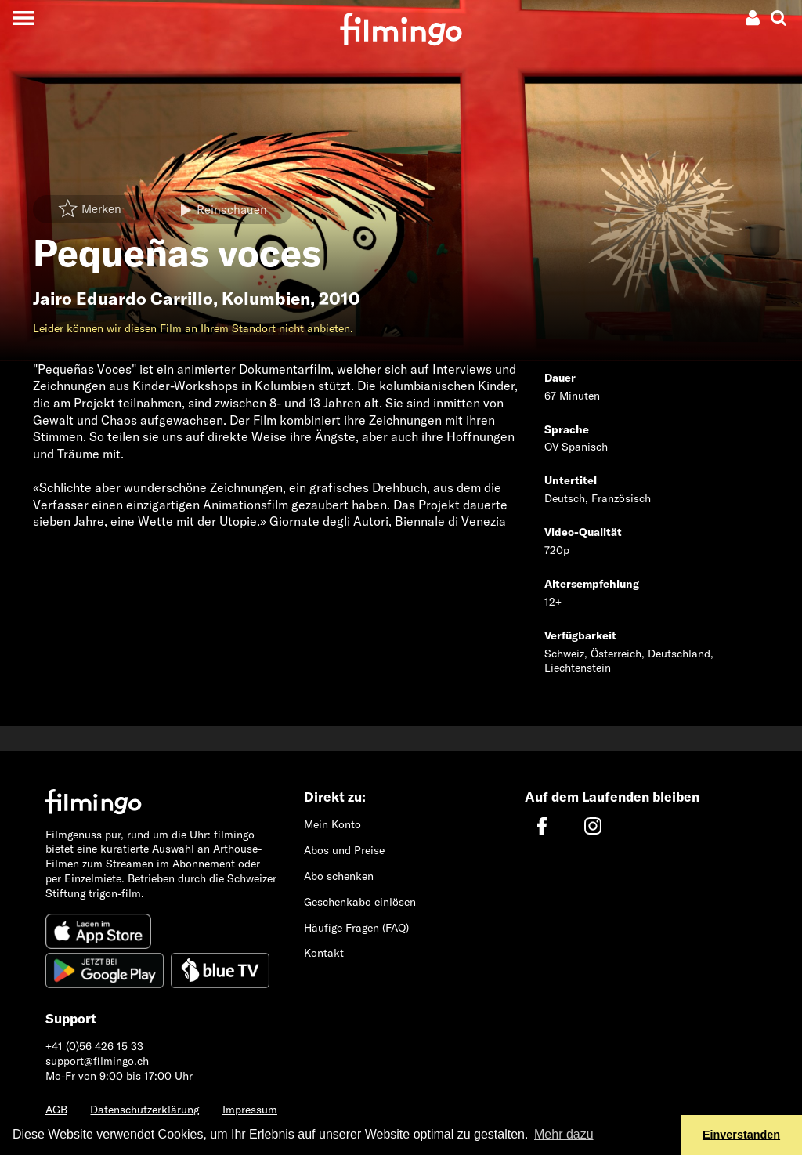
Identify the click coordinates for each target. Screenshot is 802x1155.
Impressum (249, 1109)
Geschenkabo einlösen (360, 902)
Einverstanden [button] (741, 1134)
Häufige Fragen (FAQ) (356, 928)
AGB (56, 1109)
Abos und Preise (344, 850)
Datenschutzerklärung (144, 1109)
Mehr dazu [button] (564, 1134)
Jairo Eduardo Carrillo (123, 299)
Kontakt (324, 953)
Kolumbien (266, 299)
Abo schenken (339, 876)
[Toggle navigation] (23, 17)
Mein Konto (332, 824)
